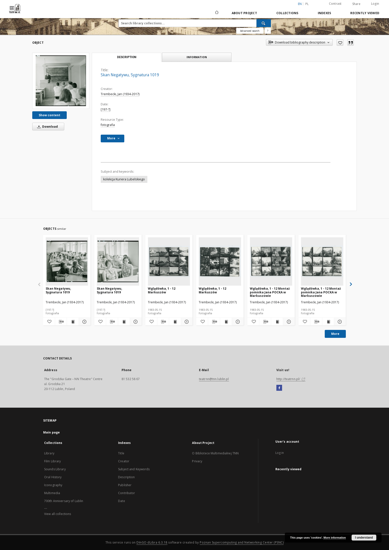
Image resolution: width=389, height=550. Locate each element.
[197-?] (105, 109)
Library (49, 453)
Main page (51, 432)
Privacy (197, 461)
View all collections (57, 514)
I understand (364, 537)
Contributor (126, 493)
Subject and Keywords (134, 469)
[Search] (264, 23)
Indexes (324, 13)
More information (335, 537)
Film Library (52, 461)
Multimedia (52, 493)
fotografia (108, 125)
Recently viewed (364, 13)
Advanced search (249, 31)
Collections (287, 13)
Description (126, 477)
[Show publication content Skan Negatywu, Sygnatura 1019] (73, 321)
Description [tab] (126, 57)
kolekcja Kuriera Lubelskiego (124, 179)
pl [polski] (307, 3)
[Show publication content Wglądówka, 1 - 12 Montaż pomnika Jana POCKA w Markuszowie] (277, 321)
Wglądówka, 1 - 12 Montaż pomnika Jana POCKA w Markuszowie (270, 292)
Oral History (53, 477)
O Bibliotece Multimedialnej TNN (215, 453)
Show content (49, 115)
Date (121, 501)
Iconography (53, 485)
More (335, 334)
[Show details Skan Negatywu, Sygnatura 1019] (84, 321)
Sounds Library (55, 469)
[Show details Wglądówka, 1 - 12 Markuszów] (186, 321)
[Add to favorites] (340, 42)
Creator (123, 461)
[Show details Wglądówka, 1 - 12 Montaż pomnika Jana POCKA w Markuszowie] (288, 321)
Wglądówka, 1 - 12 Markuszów (161, 290)
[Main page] (216, 12)
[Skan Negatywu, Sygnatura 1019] (61, 80)
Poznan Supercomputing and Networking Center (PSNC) (242, 542)
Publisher (124, 485)
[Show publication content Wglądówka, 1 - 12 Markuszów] (175, 321)
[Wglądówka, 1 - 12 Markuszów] (169, 261)
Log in (279, 453)
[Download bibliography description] (61, 321)
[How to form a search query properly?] (267, 31)
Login (375, 3)
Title (121, 453)
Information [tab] (197, 57)
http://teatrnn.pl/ (290, 379)
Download (46, 126)
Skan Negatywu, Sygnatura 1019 (58, 290)
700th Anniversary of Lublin (63, 501)
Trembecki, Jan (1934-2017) (120, 94)
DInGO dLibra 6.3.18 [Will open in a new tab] (151, 542)
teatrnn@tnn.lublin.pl (214, 379)
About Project (244, 13)
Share (356, 4)
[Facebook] (279, 388)
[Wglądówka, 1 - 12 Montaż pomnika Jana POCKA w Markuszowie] (271, 261)
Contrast (335, 3)
